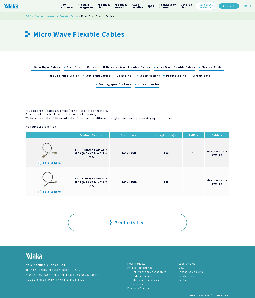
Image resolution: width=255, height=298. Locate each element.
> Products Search (44, 16)
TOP (28, 16)
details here (49, 162)
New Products (137, 263)
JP (247, 6)
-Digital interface (141, 275)
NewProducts (67, 6)
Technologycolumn (167, 6)
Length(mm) (165, 135)
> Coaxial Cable (67, 16)
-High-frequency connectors (148, 271)
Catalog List (186, 275)
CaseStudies (138, 6)
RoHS (192, 135)
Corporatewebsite (206, 6)
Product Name (90, 135)
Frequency (129, 135)
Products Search (138, 288)
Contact (229, 6)
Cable (216, 135)
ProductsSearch (121, 6)
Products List (127, 222)
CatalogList (186, 6)
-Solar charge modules (144, 280)
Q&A (151, 6)
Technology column (190, 271)
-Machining (137, 284)
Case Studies (187, 263)
